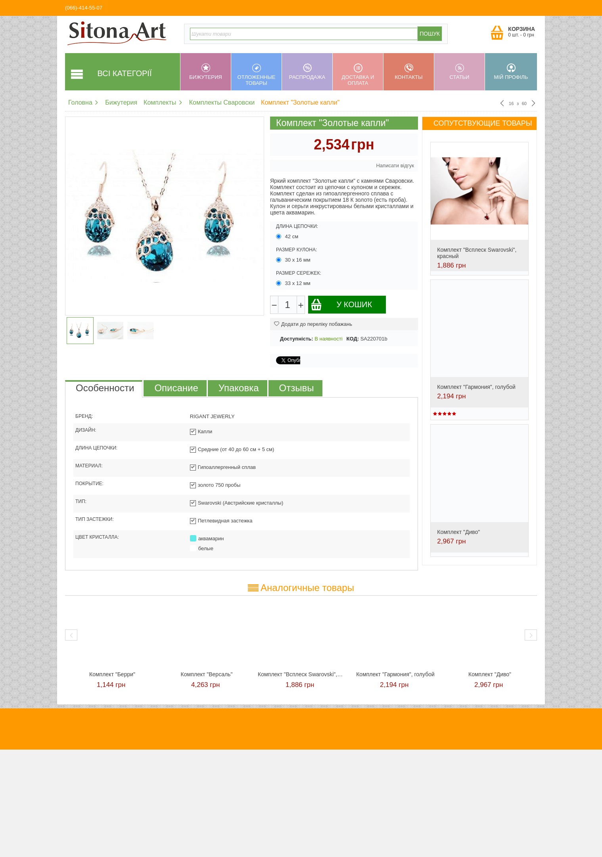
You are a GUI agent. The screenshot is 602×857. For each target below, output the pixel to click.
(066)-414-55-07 (83, 8)
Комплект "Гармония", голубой (476, 387)
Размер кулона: (296, 250)
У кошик (341, 304)
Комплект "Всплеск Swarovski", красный (301, 674)
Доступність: (296, 339)
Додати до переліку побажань (313, 324)
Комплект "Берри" (112, 674)
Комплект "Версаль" (207, 674)
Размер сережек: (298, 273)
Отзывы (296, 388)
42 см (288, 236)
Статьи (459, 71)
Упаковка (239, 388)
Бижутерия (205, 71)
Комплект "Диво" (458, 532)
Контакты (408, 71)
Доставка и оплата (358, 74)
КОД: (353, 339)
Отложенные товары (256, 74)
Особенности (105, 388)
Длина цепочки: (297, 226)
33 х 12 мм (294, 283)
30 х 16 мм (294, 260)
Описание (176, 388)
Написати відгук (395, 165)
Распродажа (307, 71)
